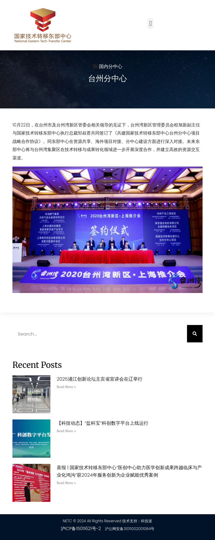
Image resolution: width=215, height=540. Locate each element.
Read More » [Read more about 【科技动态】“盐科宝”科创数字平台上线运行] (66, 431)
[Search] (195, 333)
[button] (150, 23)
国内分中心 (110, 66)
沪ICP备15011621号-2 (81, 528)
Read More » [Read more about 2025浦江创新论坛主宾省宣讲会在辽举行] (66, 387)
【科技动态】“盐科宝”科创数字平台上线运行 (102, 423)
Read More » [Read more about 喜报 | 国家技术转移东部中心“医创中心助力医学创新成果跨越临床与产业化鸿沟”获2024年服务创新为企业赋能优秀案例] (66, 483)
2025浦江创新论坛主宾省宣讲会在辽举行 (100, 379)
